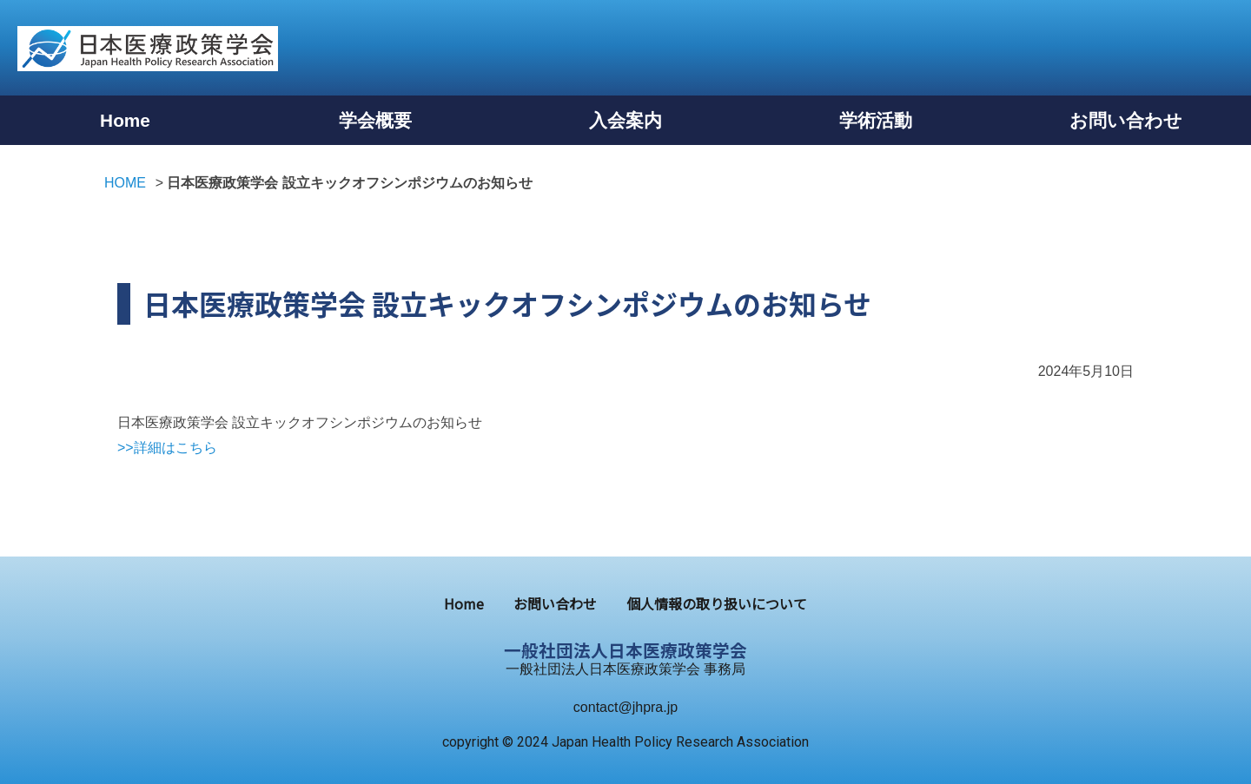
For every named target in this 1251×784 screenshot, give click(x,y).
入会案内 (625, 120)
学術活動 (875, 120)
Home (125, 120)
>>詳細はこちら (167, 447)
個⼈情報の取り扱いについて (716, 603)
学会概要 (375, 120)
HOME (125, 182)
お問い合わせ (1125, 120)
